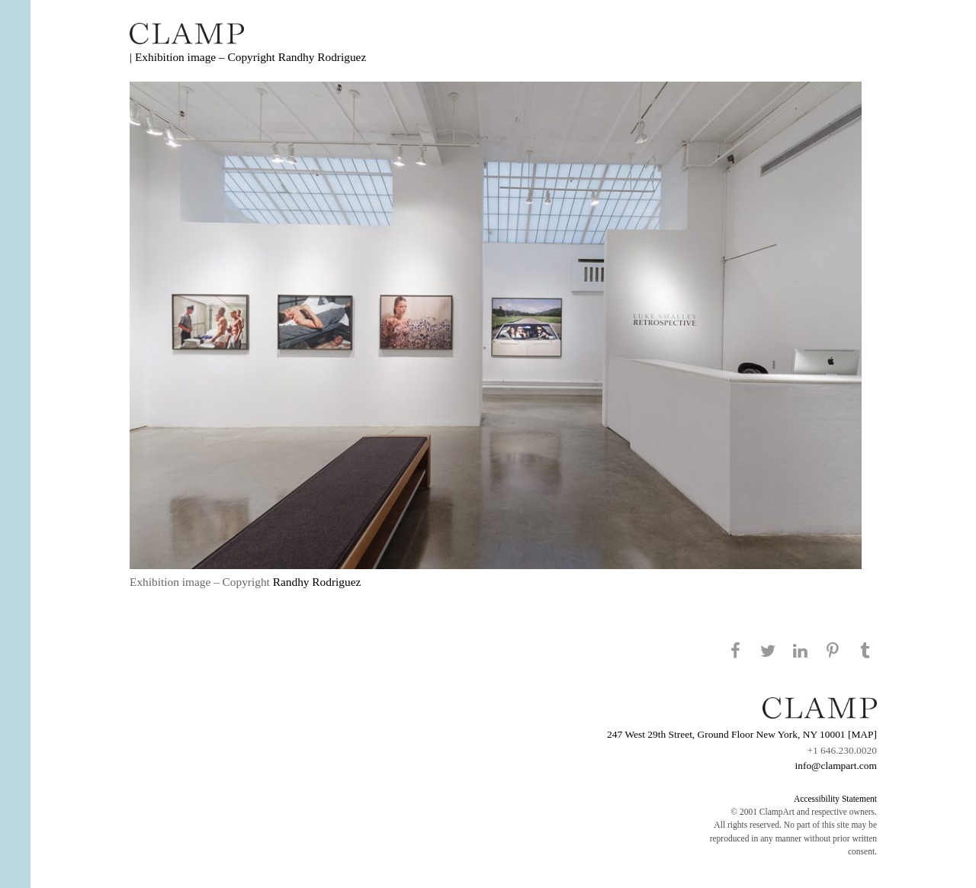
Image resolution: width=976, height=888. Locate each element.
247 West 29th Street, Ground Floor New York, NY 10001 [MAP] (742, 734)
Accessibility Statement (835, 798)
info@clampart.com (836, 765)
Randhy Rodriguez (322, 56)
